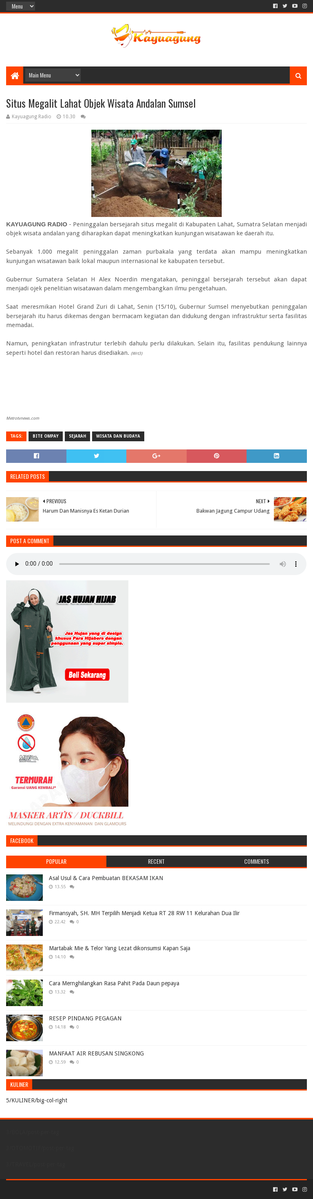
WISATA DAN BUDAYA (118, 436)
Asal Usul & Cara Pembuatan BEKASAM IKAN (106, 878)
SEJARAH (77, 436)
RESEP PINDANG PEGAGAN (85, 1018)
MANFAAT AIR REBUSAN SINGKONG (96, 1053)
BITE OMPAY (46, 436)
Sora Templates (51, 1189)
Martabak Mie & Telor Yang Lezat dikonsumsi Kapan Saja (119, 948)
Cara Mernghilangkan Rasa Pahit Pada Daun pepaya (114, 983)
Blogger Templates (98, 1189)
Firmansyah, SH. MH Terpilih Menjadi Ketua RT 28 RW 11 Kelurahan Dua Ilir (144, 913)
